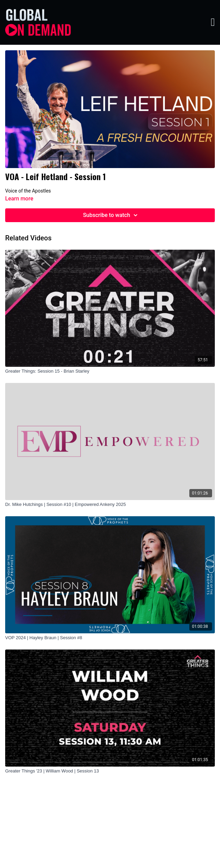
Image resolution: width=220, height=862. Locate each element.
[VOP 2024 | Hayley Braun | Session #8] (110, 637)
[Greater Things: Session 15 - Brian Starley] (110, 371)
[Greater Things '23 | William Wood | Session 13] (110, 771)
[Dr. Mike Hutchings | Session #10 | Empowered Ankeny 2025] (110, 504)
